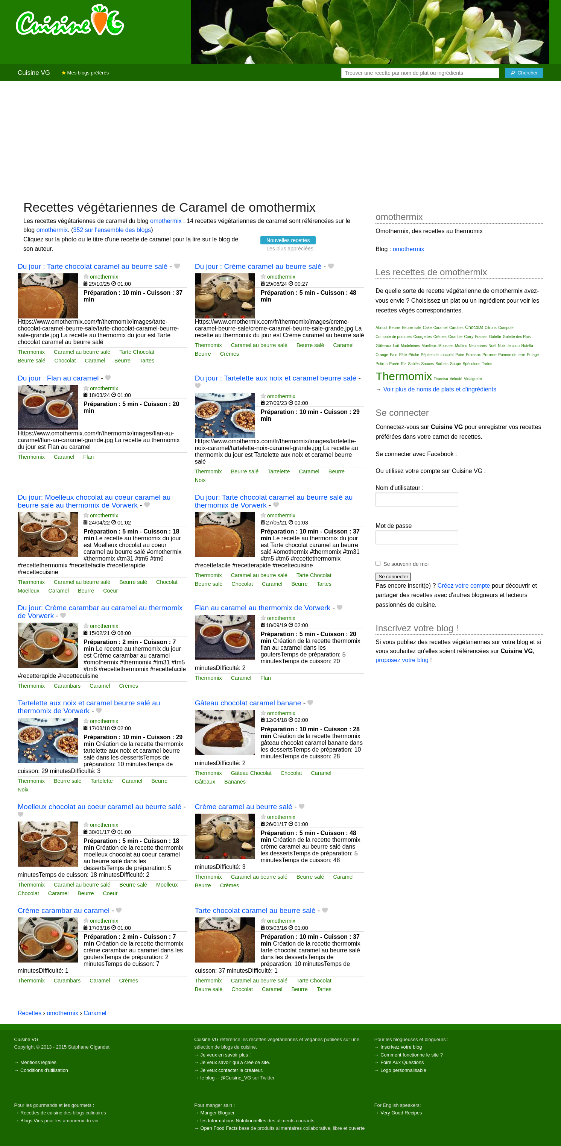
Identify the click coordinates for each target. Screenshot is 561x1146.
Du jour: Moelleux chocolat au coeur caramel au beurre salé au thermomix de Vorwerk (94, 501)
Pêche (414, 355)
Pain (393, 355)
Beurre (122, 361)
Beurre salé (32, 361)
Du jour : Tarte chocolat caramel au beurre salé (93, 266)
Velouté (456, 379)
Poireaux (473, 355)
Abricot (381, 328)
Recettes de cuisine (41, 1113)
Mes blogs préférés (85, 73)
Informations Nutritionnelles (237, 1120)
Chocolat (65, 361)
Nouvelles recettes (288, 240)
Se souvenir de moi (406, 564)
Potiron (382, 364)
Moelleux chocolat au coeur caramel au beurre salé (99, 807)
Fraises (481, 337)
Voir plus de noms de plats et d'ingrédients (439, 389)
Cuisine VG (34, 72)
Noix (200, 480)
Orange (382, 355)
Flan (88, 457)
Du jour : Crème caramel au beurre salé (258, 266)
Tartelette (279, 471)
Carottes (456, 328)
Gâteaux (205, 782)
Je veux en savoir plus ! (226, 1055)
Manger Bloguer (218, 1113)
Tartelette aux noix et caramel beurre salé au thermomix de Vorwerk (89, 707)
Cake (427, 328)
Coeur (110, 591)
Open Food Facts (219, 1128)
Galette (495, 337)
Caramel (95, 361)
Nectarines (478, 346)
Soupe (455, 364)
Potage (533, 355)
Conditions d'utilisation (44, 1070)
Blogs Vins (31, 1120)
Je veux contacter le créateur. (232, 1070)
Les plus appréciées (289, 249)
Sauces (427, 364)
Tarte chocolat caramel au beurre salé (255, 910)
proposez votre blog (402, 660)
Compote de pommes (394, 337)
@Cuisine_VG (235, 1078)
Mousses (445, 346)
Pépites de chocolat (437, 355)
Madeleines (410, 346)
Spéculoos (471, 364)
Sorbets (441, 364)
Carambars (67, 686)
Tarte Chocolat (136, 352)
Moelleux (29, 591)
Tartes (147, 361)
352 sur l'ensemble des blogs (112, 230)
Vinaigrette (473, 379)
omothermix (166, 221)
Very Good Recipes (401, 1113)
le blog (208, 1078)
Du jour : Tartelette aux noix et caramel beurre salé (275, 378)
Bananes (235, 782)
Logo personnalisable (403, 1070)
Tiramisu (441, 379)
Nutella (527, 346)
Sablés (414, 364)
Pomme (489, 354)
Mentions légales (38, 1062)
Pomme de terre (511, 355)
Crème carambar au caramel (63, 910)
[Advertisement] (280, 140)
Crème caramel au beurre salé (243, 807)
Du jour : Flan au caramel (58, 378)
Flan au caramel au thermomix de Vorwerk (262, 608)
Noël (492, 346)
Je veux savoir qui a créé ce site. (236, 1062)
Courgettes (422, 337)
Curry (468, 337)
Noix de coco (509, 346)
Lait (396, 346)
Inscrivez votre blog (401, 1047)
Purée (394, 364)
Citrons (491, 328)
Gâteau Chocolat (251, 773)
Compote (506, 328)
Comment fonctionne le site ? (411, 1055)
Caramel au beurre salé (82, 352)
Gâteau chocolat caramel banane (248, 703)
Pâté (403, 355)
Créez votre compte (464, 585)
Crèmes (229, 354)
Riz (403, 364)
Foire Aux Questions (402, 1062)
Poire (459, 355)
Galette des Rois (517, 337)
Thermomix (31, 352)
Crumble (455, 337)
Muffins (461, 346)
